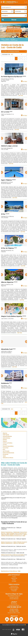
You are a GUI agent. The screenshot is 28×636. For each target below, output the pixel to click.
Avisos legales (14, 589)
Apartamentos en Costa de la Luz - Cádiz (10, 571)
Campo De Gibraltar (7, 436)
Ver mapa (25, 81)
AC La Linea (5, 112)
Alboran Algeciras (7, 282)
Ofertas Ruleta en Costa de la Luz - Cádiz (15, 535)
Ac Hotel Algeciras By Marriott (11, 76)
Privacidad (14, 590)
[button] (2, 68)
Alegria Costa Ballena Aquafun (11, 316)
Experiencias (14, 578)
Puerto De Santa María (8, 446)
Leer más (20, 95)
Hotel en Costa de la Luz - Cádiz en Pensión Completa (13, 542)
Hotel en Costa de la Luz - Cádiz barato (10, 532)
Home (2, 39)
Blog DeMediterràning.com (14, 595)
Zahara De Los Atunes (8, 457)
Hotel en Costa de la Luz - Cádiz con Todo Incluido (12, 543)
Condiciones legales (14, 587)
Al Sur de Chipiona (7, 248)
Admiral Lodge (6, 146)
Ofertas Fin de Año (14, 597)
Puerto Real (5, 447)
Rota (4, 449)
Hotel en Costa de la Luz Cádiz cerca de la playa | (12, 554)
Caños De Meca (6, 438)
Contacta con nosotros (14, 605)
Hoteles (7, 39)
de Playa (13, 39)
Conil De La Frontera (7, 443)
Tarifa (4, 456)
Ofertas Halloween (14, 598)
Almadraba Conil (6, 349)
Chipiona (5, 441)
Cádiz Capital (6, 434)
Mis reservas (14, 603)
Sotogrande (5, 454)
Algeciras (5, 433)
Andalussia (5, 383)
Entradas (14, 581)
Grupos (14, 579)
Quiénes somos (14, 586)
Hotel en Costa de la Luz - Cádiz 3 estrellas (14, 533)
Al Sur (3, 214)
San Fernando (6, 451)
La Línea (5, 444)
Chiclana (5, 439)
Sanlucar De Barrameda (8, 452)
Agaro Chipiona (6, 180)
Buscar (14, 20)
